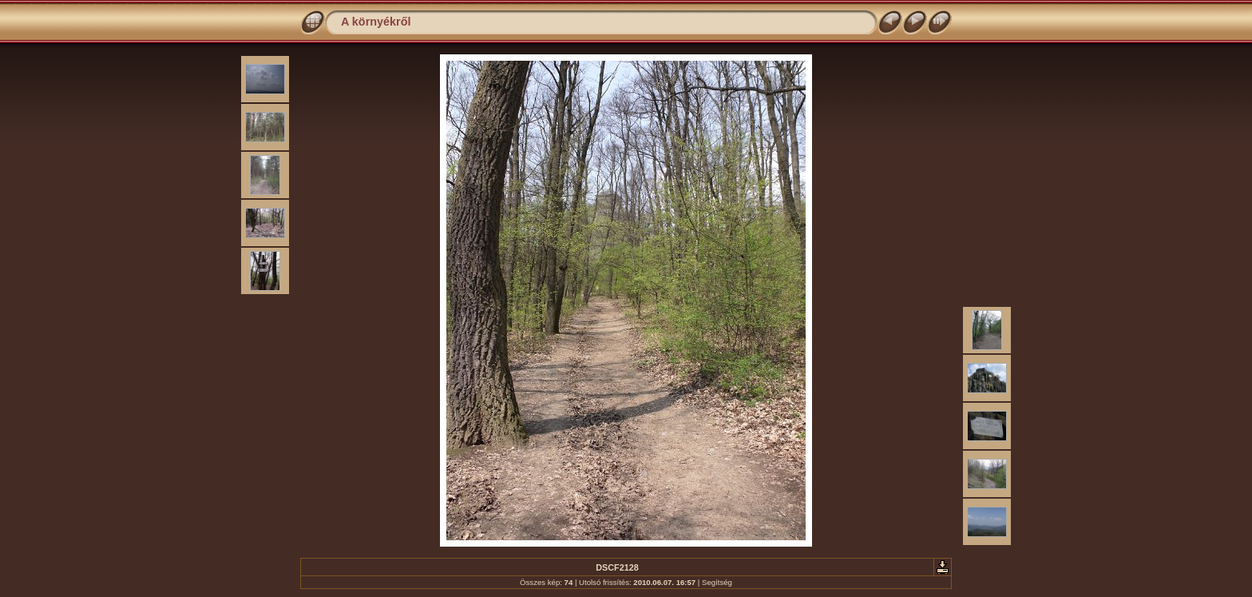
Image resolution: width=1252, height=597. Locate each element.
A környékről (375, 21)
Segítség (717, 582)
